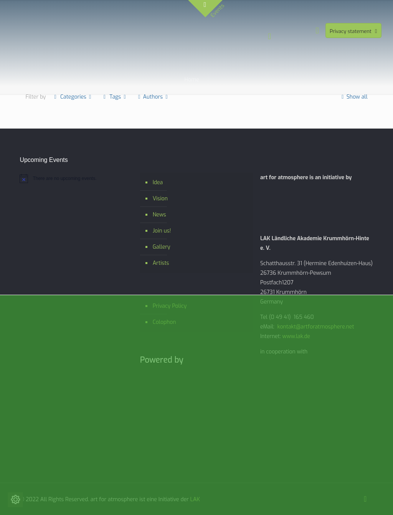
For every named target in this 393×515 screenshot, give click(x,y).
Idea (158, 182)
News (159, 214)
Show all (353, 97)
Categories (72, 97)
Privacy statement (354, 31)
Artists (161, 263)
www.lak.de (296, 336)
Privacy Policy (170, 306)
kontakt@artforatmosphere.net (315, 326)
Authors (152, 97)
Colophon (164, 322)
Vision (160, 198)
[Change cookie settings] (15, 499)
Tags (115, 97)
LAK (195, 499)
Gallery (161, 247)
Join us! (162, 230)
